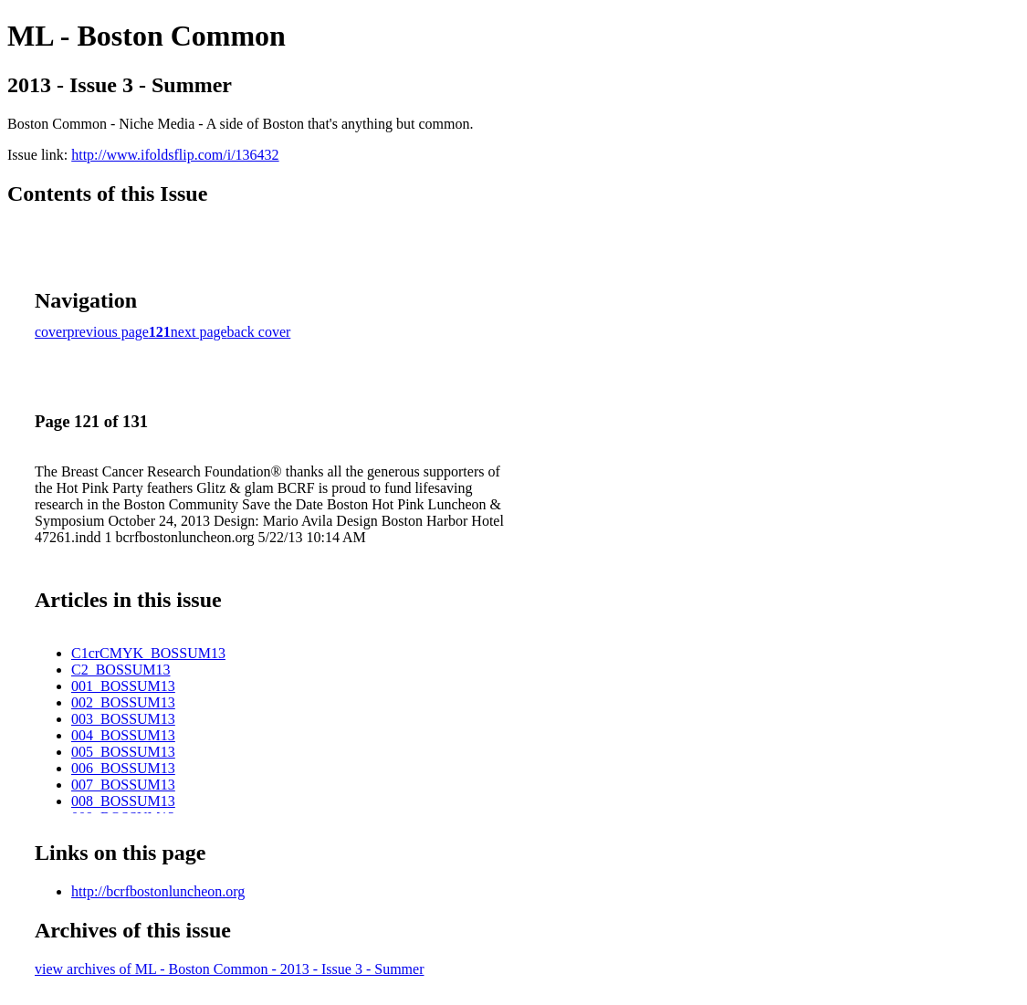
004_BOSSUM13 (123, 735)
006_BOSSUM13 (123, 768)
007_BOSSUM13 (123, 784)
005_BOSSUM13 (123, 751)
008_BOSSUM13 (123, 801)
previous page (108, 332)
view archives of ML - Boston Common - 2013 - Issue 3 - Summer (229, 969)
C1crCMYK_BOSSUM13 (148, 653)
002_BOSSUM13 (123, 702)
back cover (259, 332)
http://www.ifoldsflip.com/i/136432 (174, 154)
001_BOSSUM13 (123, 686)
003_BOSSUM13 (123, 719)
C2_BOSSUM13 (120, 669)
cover (51, 332)
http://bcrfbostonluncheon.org (158, 891)
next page (199, 332)
